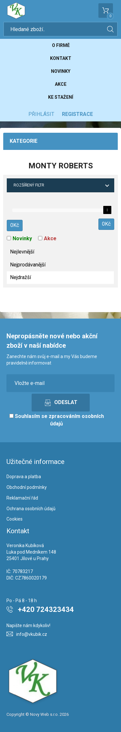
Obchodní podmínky (26, 487)
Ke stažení (60, 97)
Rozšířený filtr (29, 185)
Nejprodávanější (27, 265)
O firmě (61, 45)
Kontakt (60, 58)
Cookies (14, 519)
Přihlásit (41, 114)
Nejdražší (20, 277)
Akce (60, 84)
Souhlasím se (56, 420)
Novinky (60, 71)
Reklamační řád (22, 498)
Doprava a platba (23, 476)
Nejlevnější (22, 252)
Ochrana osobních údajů (30, 508)
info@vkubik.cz (31, 634)
